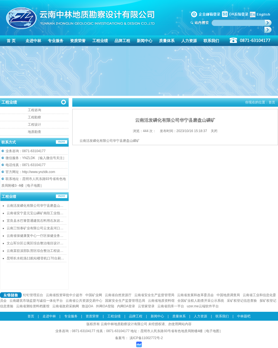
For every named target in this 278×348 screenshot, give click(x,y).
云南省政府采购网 (65, 306)
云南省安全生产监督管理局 (154, 295)
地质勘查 (34, 132)
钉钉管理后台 (33, 295)
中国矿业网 (93, 295)
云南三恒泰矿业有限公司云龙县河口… (35, 228)
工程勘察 (34, 117)
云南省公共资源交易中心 (84, 301)
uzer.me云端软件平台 (203, 306)
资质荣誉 (78, 40)
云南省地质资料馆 (161, 301)
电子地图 (33, 186)
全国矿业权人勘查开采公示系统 (200, 301)
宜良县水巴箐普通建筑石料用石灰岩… (35, 221)
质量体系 (167, 40)
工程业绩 (100, 40)
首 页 (11, 40)
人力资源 (189, 40)
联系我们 (211, 40)
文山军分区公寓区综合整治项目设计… (35, 243)
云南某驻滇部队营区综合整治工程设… (35, 251)
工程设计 (34, 124)
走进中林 (33, 40)
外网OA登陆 (105, 306)
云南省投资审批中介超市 (64, 295)
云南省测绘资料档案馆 (32, 306)
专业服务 (55, 40)
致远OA (87, 306)
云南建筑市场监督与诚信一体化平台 (36, 301)
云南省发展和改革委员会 (195, 295)
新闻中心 (144, 40)
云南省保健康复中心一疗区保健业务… (35, 236)
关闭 (214, 131)
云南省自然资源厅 (118, 295)
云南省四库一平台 (170, 306)
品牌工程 (122, 40)
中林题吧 (243, 316)
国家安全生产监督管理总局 (125, 301)
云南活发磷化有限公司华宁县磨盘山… (35, 206)
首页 (272, 102)
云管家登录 (146, 306)
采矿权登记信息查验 (242, 301)
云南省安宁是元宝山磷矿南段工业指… (35, 213)
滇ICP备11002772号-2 (145, 338)
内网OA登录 (126, 306)
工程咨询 (34, 110)
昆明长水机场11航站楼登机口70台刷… (35, 258)
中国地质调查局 (228, 295)
